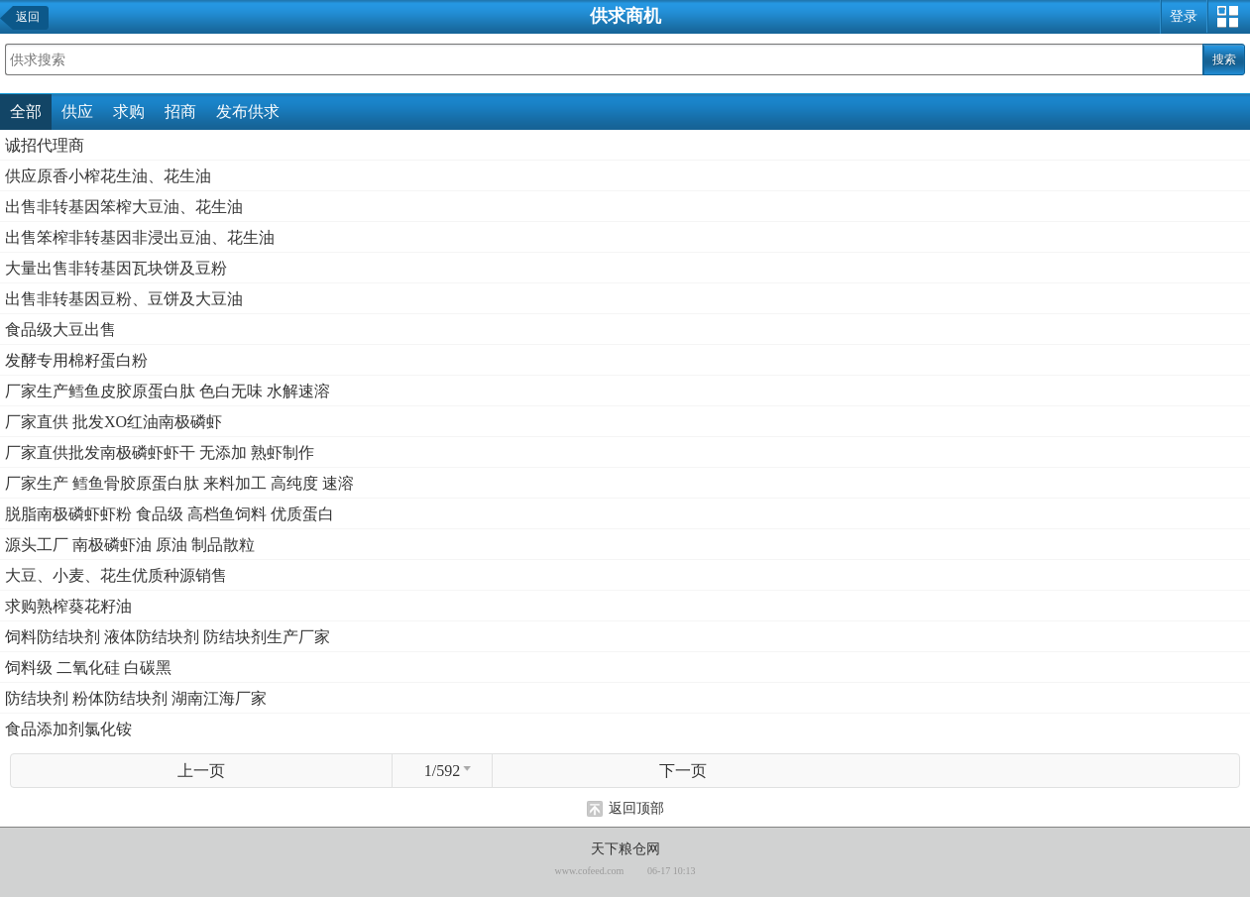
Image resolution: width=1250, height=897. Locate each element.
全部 (26, 111)
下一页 (683, 770)
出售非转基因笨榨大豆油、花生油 (124, 206)
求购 (129, 111)
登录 (1183, 16)
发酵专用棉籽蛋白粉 (76, 360)
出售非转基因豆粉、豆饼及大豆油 (124, 298)
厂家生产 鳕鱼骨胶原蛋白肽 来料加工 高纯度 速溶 (179, 483)
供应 (77, 111)
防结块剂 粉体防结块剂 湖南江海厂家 (136, 698)
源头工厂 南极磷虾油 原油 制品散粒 (130, 544)
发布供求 (248, 111)
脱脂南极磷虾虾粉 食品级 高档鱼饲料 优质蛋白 (169, 513)
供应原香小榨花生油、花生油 (108, 176)
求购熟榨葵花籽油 (68, 606)
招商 (180, 111)
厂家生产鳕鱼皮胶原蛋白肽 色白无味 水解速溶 (167, 391)
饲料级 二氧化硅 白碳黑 (88, 667)
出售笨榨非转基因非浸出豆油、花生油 (140, 237)
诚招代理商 (44, 145)
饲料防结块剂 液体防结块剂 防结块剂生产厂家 (167, 636)
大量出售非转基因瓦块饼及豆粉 (116, 268)
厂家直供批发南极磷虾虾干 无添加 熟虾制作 (159, 452)
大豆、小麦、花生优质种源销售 (116, 575)
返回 (28, 17)
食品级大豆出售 (60, 329)
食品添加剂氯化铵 (68, 729)
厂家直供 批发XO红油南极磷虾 (113, 421)
